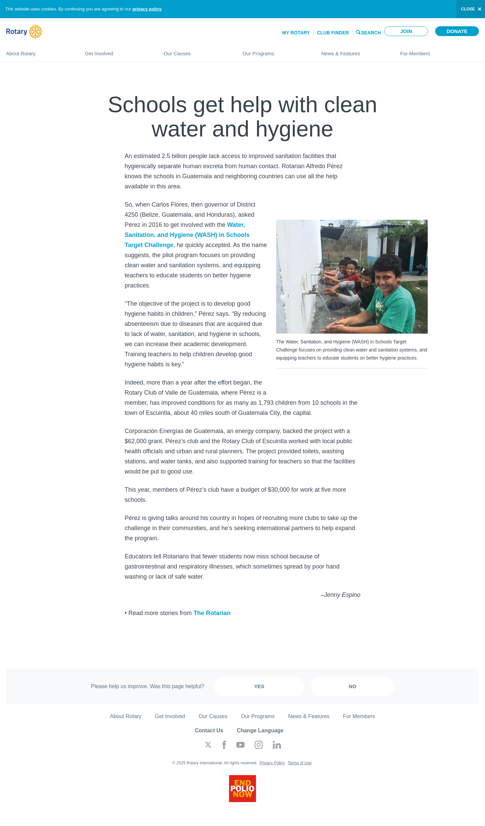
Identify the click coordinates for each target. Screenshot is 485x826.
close (468, 9)
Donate (457, 31)
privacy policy (147, 8)
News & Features (354, 50)
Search (371, 32)
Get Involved (117, 50)
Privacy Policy (272, 763)
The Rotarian (211, 613)
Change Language (260, 730)
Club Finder (333, 32)
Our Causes (196, 50)
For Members (439, 50)
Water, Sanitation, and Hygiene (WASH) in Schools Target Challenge (187, 234)
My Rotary (296, 32)
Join (406, 31)
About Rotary (38, 50)
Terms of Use (300, 763)
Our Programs (275, 50)
